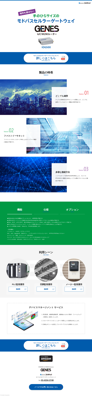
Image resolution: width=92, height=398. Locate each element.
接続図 (18, 289)
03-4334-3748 (47, 380)
